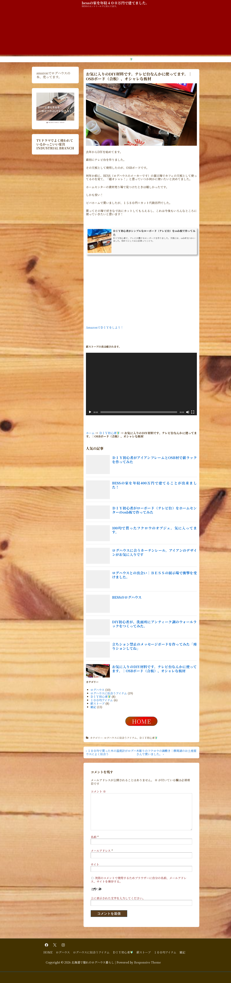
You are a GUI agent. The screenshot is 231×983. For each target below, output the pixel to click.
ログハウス (63, 59)
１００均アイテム (167, 59)
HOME (47, 59)
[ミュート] (187, 412)
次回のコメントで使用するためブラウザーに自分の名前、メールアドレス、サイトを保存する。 (139, 879)
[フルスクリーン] (192, 412)
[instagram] (63, 945)
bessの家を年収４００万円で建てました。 (115, 2)
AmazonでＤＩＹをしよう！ (104, 327)
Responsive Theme (147, 962)
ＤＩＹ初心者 (123, 59)
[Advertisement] (115, 32)
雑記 (186, 59)
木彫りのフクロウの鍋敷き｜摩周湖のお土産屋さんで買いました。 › (166, 752)
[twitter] (55, 945)
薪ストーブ (145, 59)
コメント (98, 791)
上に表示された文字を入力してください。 (118, 898)
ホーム (90, 433)
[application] (141, 384)
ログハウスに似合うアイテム (92, 59)
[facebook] (46, 945)
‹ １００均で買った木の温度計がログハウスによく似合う (111, 752)
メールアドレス (101, 850)
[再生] (90, 412)
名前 (93, 837)
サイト (95, 864)
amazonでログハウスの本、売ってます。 (53, 75)
